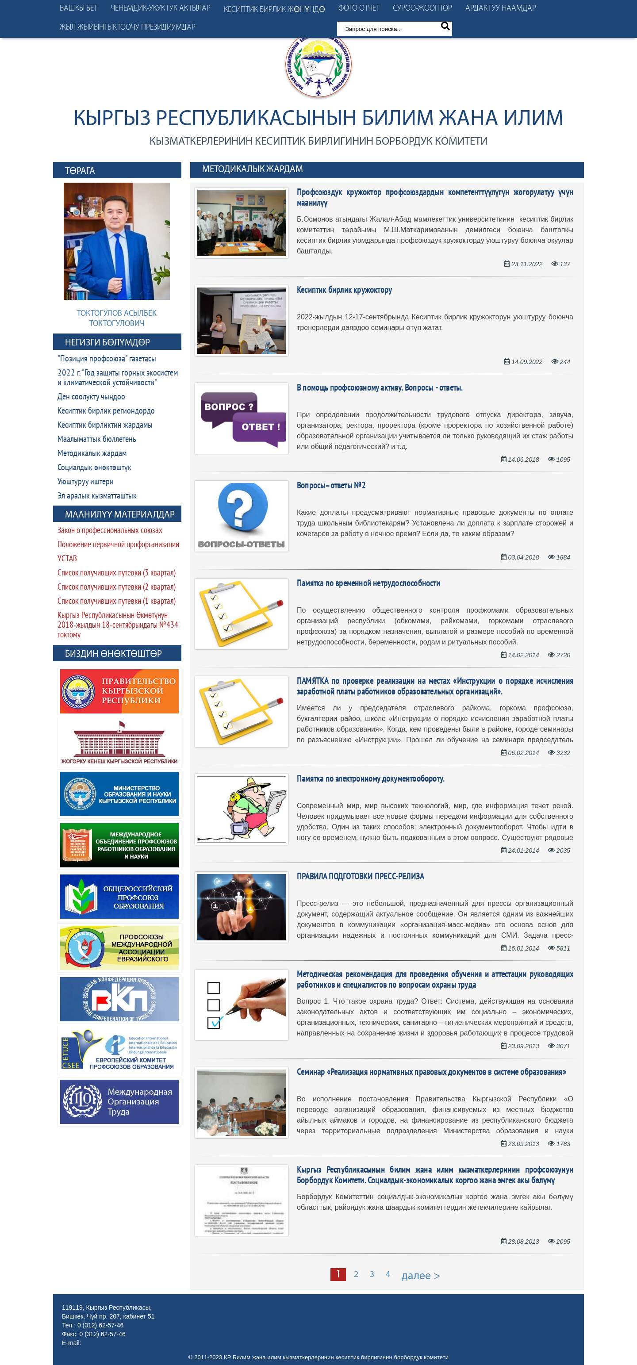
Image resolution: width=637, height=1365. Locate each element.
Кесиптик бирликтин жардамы (105, 425)
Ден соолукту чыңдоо (91, 397)
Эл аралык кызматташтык (97, 496)
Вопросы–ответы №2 (331, 486)
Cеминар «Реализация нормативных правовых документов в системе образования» (431, 1073)
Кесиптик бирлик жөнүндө (274, 10)
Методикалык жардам (92, 454)
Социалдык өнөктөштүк (94, 468)
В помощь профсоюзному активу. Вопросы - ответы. (379, 388)
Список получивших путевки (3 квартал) (117, 573)
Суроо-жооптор (422, 8)
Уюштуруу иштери (86, 482)
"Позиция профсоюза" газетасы (107, 359)
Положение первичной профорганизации (118, 545)
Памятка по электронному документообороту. (370, 779)
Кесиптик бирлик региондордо (106, 411)
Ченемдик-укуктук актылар (161, 8)
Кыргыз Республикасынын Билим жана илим (318, 119)
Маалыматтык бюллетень (97, 440)
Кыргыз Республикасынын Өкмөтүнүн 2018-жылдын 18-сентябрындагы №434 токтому (118, 625)
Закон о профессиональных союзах (110, 531)
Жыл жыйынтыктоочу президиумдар (128, 27)
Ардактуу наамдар (500, 8)
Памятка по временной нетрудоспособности (368, 584)
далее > (421, 1276)
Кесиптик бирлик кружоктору (344, 291)
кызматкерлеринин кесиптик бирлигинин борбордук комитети (318, 141)
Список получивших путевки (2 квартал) (117, 587)
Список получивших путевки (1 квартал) (117, 602)
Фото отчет (359, 8)
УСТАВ (67, 559)
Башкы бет (78, 8)
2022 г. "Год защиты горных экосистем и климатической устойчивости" (118, 378)
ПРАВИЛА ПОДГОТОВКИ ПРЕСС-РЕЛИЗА (360, 877)
